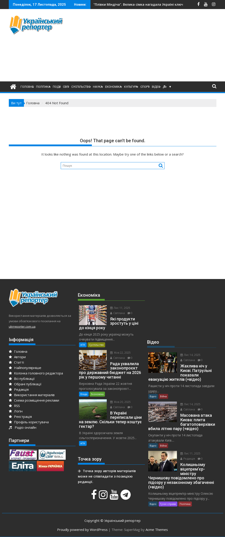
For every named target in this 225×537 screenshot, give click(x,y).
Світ (66, 86)
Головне (27, 86)
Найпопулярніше (25, 367)
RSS (14, 405)
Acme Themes (157, 529)
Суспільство (80, 86)
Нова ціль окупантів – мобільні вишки (134, 4)
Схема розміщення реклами (34, 400)
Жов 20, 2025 (120, 402)
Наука (98, 86)
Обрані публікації (25, 384)
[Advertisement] (150, 46)
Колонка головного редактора (36, 373)
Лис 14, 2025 (190, 355)
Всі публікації (22, 378)
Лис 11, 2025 (120, 308)
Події (56, 86)
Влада (83, 394)
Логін (16, 411)
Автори (17, 357)
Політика (43, 86)
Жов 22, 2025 (120, 353)
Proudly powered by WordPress (82, 529)
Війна (163, 396)
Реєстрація (20, 416)
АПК (82, 344)
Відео (156, 86)
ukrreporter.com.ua (22, 326)
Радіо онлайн (22, 427)
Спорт (144, 86)
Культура (131, 86)
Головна (18, 351)
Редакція (19, 389)
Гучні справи (168, 504)
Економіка (113, 86)
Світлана (117, 313)
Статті (16, 362)
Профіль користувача (29, 422)
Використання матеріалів (32, 395)
